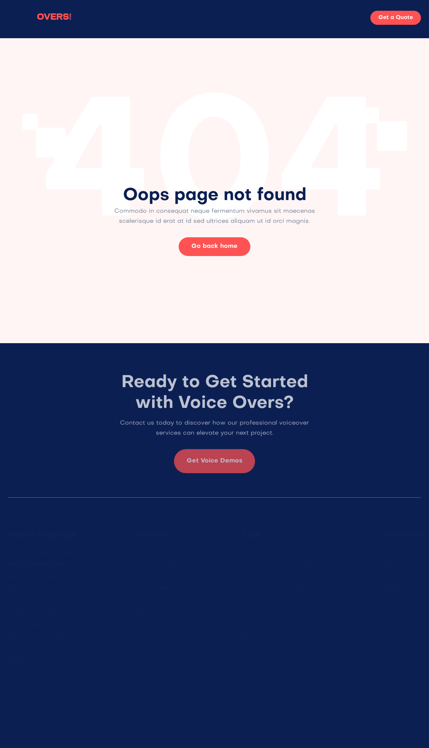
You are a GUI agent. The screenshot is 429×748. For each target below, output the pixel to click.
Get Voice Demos (214, 464)
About (248, 19)
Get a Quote (395, 17)
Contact (280, 19)
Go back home (214, 246)
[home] (40, 18)
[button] (162, 19)
